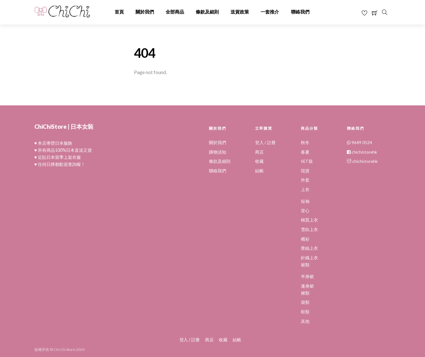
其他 (305, 321)
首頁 (119, 12)
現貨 (305, 170)
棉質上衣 (309, 220)
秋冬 (305, 142)
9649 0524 (359, 142)
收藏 (259, 161)
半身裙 (307, 276)
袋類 (305, 302)
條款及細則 (207, 12)
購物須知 (217, 152)
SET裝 (307, 161)
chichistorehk (362, 152)
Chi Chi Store (64, 349)
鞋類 (305, 311)
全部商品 (175, 12)
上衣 (305, 189)
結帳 (259, 170)
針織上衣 (309, 257)
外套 (305, 180)
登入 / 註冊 (265, 142)
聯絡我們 (300, 12)
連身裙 (307, 286)
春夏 (305, 152)
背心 (305, 210)
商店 (259, 152)
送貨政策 (239, 12)
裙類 (305, 264)
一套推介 (270, 12)
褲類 (305, 293)
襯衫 (305, 239)
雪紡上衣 (309, 229)
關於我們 (145, 12)
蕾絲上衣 (309, 248)
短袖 (305, 201)
